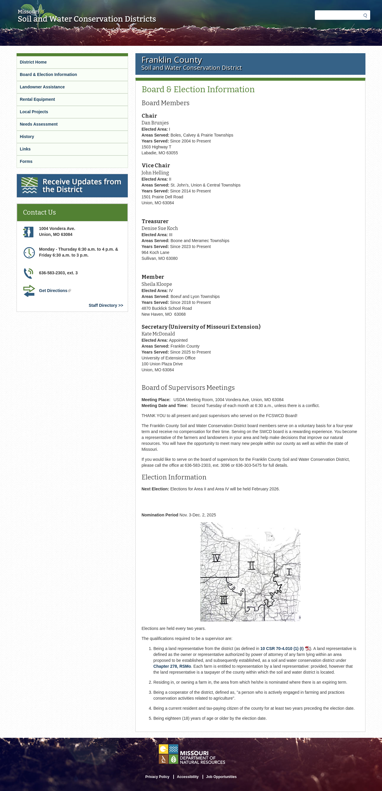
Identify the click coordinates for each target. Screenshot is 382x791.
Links (25, 149)
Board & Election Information (48, 74)
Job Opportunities (221, 777)
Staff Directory (103, 305)
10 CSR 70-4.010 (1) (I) (285, 648)
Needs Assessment (39, 124)
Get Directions (55, 290)
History (27, 136)
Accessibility (187, 777)
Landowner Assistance (42, 87)
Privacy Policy (157, 777)
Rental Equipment (37, 99)
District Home (33, 62)
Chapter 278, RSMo (172, 666)
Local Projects (34, 111)
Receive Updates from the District (50, 176)
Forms (26, 161)
